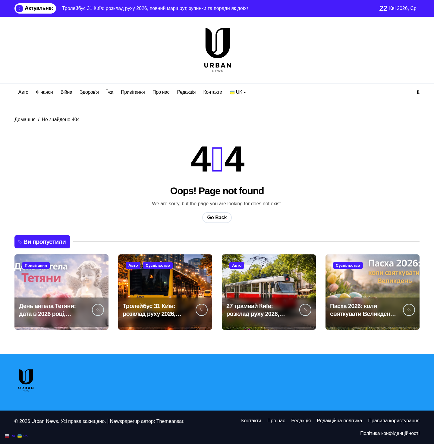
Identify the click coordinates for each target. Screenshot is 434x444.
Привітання (133, 92)
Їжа (109, 92)
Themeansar (169, 421)
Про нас (161, 92)
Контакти (212, 92)
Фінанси (44, 92)
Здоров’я (89, 92)
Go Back (217, 217)
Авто (23, 92)
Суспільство (158, 265)
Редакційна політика (339, 420)
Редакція (186, 92)
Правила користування (394, 420)
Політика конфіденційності (390, 433)
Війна (66, 92)
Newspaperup (125, 421)
